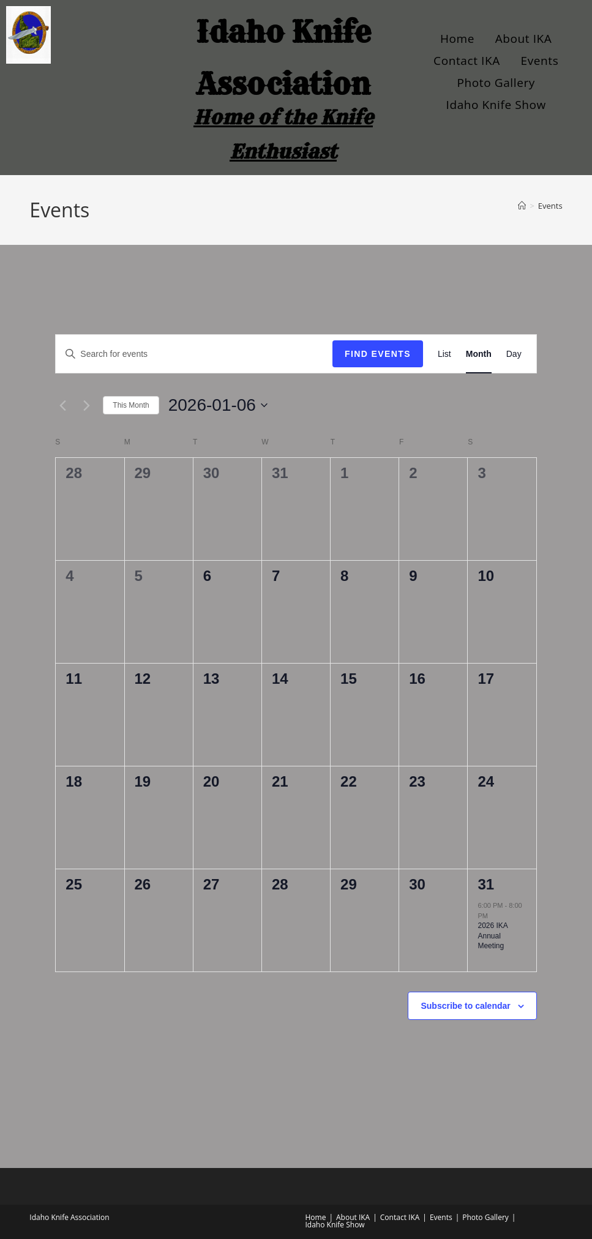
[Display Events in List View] (444, 354)
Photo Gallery (496, 83)
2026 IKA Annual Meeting (493, 935)
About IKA (523, 39)
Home (457, 39)
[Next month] (86, 405)
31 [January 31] (486, 884)
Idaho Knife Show (496, 105)
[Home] (522, 205)
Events (540, 61)
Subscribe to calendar (465, 1006)
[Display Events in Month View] (479, 354)
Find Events (378, 354)
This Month (131, 405)
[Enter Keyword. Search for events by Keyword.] (194, 354)
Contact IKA (466, 61)
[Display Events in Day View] (514, 354)
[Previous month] (62, 405)
